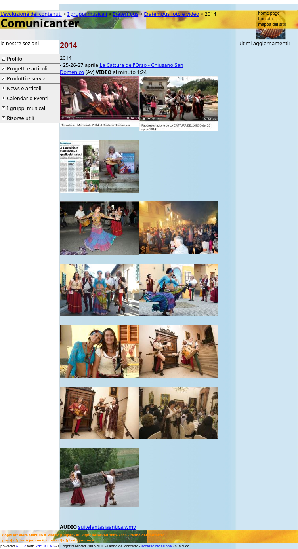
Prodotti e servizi (26, 78)
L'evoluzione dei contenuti (31, 13)
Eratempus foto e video (171, 13)
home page (269, 13)
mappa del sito (272, 24)
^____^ (21, 546)
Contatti (265, 18)
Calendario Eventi (27, 98)
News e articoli (24, 88)
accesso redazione (156, 546)
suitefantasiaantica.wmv (107, 526)
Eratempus (125, 13)
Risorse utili (20, 118)
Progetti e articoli (27, 68)
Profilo (14, 58)
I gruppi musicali (87, 13)
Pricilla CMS (45, 546)
